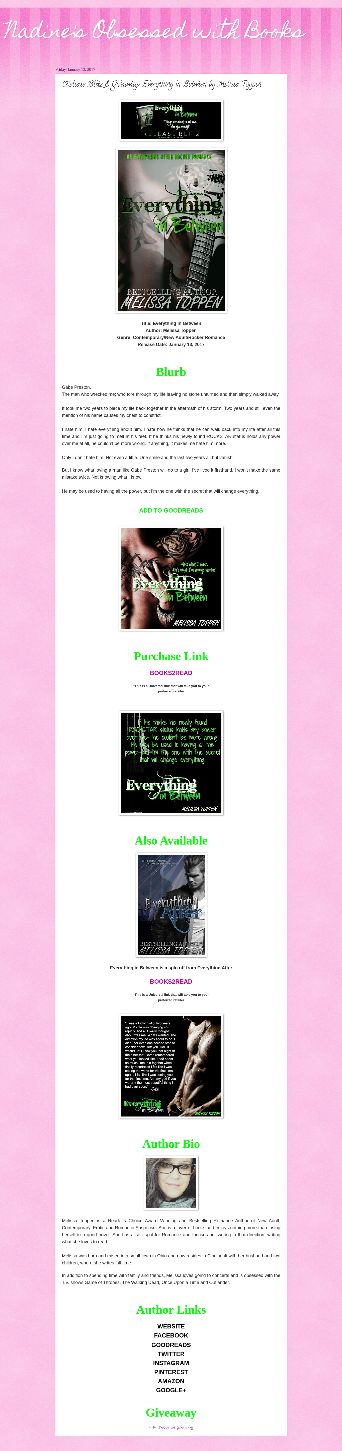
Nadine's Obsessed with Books (154, 33)
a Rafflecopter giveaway (171, 1427)
